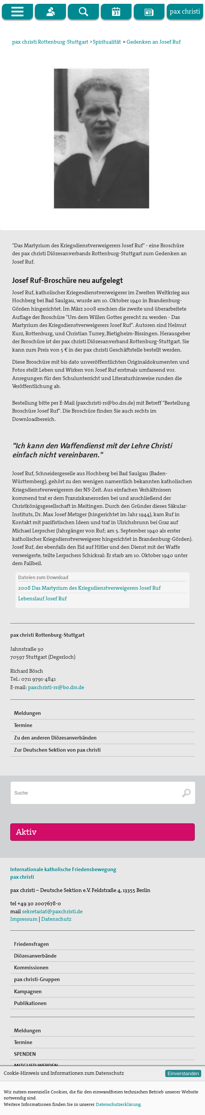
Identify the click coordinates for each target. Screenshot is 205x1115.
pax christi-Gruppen (37, 979)
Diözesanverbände (35, 955)
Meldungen (27, 713)
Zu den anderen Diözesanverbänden (55, 737)
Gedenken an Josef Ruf (154, 41)
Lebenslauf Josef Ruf (42, 598)
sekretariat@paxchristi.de (52, 911)
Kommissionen (31, 967)
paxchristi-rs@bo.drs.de (56, 687)
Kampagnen (28, 991)
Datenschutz (56, 919)
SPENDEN (25, 1054)
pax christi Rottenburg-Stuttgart (50, 41)
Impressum (24, 919)
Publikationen (30, 1003)
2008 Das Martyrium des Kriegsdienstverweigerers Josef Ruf (89, 587)
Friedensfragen (31, 944)
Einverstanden (183, 1073)
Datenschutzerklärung (118, 1104)
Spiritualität (107, 41)
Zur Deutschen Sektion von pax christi (57, 749)
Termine (23, 725)
